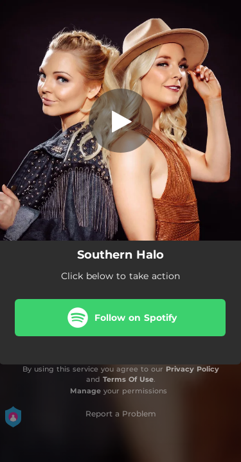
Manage (85, 390)
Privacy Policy (192, 368)
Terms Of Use (128, 379)
